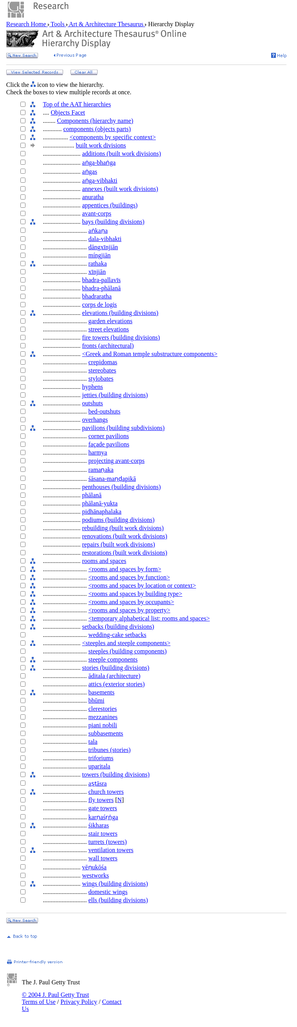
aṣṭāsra (97, 783)
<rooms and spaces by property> (129, 610)
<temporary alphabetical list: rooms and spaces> (149, 618)
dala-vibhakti (104, 239)
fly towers (100, 800)
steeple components (113, 659)
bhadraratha (97, 296)
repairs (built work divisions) (118, 544)
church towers (105, 791)
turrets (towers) (107, 841)
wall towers (102, 858)
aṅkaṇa (97, 230)
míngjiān (99, 255)
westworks (95, 875)
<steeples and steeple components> (126, 643)
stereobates (102, 370)
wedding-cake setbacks (117, 634)
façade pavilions (108, 444)
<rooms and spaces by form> (124, 569)
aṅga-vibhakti (99, 180)
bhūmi (96, 700)
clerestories (102, 708)
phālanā (91, 495)
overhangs (95, 419)
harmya (97, 452)
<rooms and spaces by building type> (135, 593)
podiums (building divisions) (118, 519)
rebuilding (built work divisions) (122, 528)
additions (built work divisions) (121, 153)
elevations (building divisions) (120, 312)
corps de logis (99, 304)
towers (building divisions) (115, 774)
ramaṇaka (100, 469)
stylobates (100, 378)
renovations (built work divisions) (124, 536)
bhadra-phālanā (101, 288)
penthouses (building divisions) (121, 487)
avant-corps (96, 213)
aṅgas (89, 171)
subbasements (105, 733)
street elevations (108, 329)
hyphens (92, 386)
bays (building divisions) (113, 221)
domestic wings (107, 892)
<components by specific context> (112, 137)
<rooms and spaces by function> (129, 577)
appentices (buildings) (110, 205)
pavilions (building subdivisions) (123, 427)
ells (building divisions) (118, 900)
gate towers (102, 808)
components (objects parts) (96, 129)
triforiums (100, 758)
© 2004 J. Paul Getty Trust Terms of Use (55, 998)
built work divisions (101, 145)
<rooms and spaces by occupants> (131, 602)
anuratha (92, 197)
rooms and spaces (104, 561)
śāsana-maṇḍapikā (112, 478)
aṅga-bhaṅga (99, 162)
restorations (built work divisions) (124, 552)
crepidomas (102, 362)
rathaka (97, 263)
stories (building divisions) (115, 667)
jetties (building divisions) (115, 395)
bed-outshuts (104, 411)
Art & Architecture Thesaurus (106, 24)
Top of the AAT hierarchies (77, 104)
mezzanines (103, 717)
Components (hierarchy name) (95, 120)
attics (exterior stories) (116, 684)
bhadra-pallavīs (101, 280)
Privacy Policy (78, 1001)
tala (92, 741)
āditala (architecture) (114, 676)
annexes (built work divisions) (120, 188)
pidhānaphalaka (101, 511)
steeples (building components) (127, 651)
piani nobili (102, 725)
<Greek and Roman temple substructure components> (149, 354)
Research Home (27, 24)
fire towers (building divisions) (121, 337)
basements (101, 692)
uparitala (99, 766)
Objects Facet (68, 112)
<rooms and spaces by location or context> (142, 585)
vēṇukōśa (94, 867)
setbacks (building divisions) (118, 626)
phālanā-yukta (100, 503)
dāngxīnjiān (103, 247)
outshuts (92, 403)
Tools (57, 24)
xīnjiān (96, 271)
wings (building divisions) (115, 883)
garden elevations (110, 321)
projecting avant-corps (116, 460)
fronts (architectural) (108, 345)
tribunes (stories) (109, 749)
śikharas (98, 825)
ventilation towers (110, 850)
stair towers (102, 833)
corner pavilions (108, 436)
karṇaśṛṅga (103, 817)
